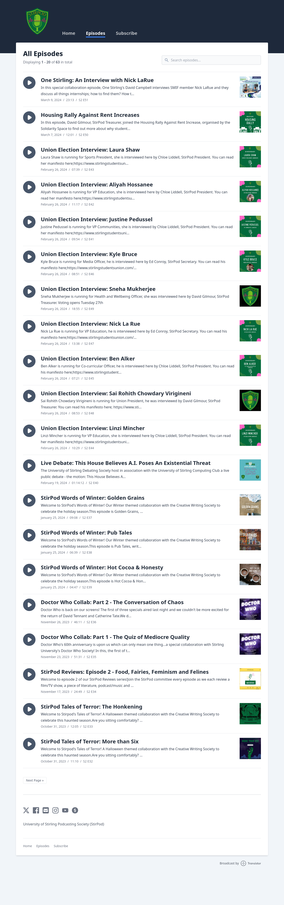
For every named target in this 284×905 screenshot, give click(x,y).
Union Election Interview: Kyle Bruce (89, 254)
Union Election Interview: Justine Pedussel (96, 219)
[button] (29, 82)
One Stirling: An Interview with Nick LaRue (97, 80)
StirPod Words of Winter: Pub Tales (86, 532)
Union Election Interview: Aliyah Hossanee (97, 184)
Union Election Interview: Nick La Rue (90, 323)
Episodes (95, 33)
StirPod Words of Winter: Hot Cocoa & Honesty (102, 567)
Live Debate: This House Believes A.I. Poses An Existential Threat (126, 462)
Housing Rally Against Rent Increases (90, 114)
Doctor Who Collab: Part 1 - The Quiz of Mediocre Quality (115, 637)
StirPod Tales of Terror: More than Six (90, 741)
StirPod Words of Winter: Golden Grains (92, 497)
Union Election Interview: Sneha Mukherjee (98, 288)
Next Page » (35, 780)
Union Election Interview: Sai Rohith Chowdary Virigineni (116, 393)
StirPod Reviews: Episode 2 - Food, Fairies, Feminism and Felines (125, 671)
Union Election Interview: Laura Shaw (90, 149)
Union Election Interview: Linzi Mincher (93, 428)
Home (68, 33)
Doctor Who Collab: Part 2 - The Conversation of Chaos (112, 602)
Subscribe (126, 33)
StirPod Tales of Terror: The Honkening (91, 706)
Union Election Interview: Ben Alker (88, 358)
